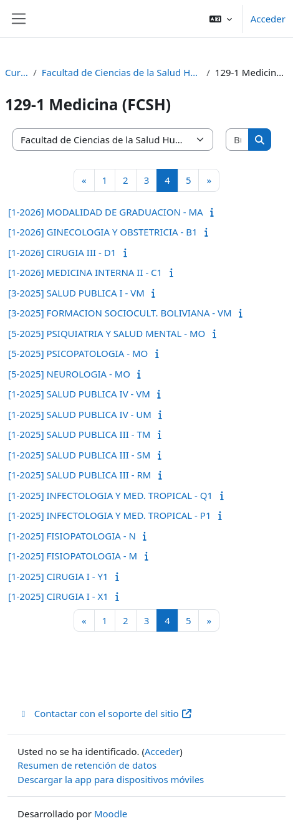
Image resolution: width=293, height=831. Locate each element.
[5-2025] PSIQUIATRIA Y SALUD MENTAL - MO (106, 333)
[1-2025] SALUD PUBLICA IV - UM (79, 414)
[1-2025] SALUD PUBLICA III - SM (79, 455)
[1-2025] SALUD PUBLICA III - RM (79, 474)
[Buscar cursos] (237, 139)
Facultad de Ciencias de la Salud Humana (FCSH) (121, 72)
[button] (220, 18)
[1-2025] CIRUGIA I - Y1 (58, 576)
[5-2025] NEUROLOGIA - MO (69, 374)
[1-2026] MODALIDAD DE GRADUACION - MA (105, 212)
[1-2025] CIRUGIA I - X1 (58, 596)
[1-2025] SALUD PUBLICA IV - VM (79, 393)
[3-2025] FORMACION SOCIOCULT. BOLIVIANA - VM (120, 312)
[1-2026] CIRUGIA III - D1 (62, 252)
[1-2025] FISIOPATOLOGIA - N (72, 535)
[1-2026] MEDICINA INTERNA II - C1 (85, 272)
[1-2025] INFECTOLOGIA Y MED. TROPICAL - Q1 (110, 495)
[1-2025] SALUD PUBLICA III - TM (79, 434)
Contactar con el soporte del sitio (105, 713)
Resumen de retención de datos (86, 765)
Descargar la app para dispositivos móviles (110, 779)
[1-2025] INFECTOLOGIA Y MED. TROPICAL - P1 (109, 515)
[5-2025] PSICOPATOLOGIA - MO (78, 353)
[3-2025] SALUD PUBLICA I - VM (76, 293)
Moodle (110, 813)
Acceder (268, 18)
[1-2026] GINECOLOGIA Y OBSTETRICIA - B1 (103, 232)
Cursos (16, 72)
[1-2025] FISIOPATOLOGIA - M (72, 555)
